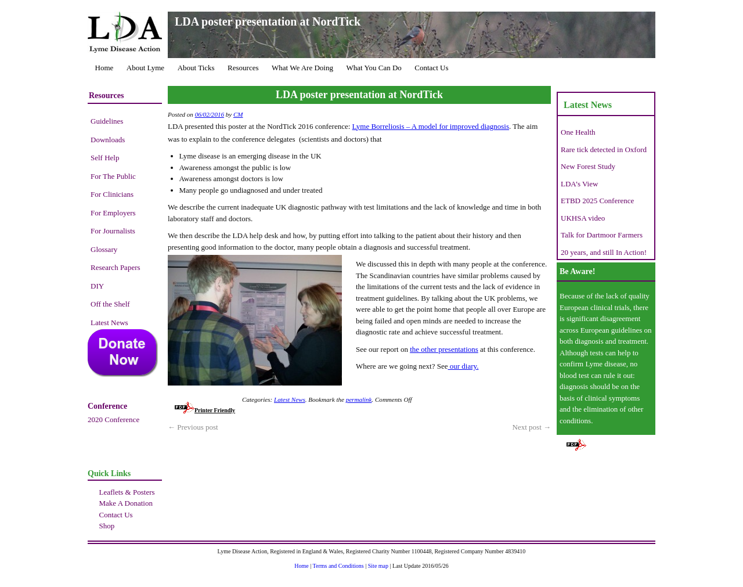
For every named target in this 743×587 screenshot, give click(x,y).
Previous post (193, 427)
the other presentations (444, 349)
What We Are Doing (302, 67)
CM (238, 114)
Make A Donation (126, 503)
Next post (532, 427)
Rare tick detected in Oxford (604, 149)
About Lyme (145, 67)
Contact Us (431, 67)
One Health (578, 132)
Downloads (108, 139)
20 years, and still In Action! (604, 252)
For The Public (113, 176)
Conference (107, 406)
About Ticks (196, 67)
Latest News (109, 322)
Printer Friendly (205, 410)
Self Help (105, 157)
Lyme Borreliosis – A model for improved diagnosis (430, 126)
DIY (97, 286)
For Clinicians (112, 194)
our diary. (463, 366)
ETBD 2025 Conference (597, 200)
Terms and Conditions (338, 566)
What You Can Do (373, 67)
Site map (378, 566)
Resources (243, 67)
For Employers (113, 212)
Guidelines (107, 121)
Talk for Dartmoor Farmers (602, 235)
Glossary (104, 249)
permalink (359, 399)
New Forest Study (588, 166)
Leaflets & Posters (127, 492)
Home (104, 67)
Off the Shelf (110, 304)
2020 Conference (113, 419)
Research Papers (115, 267)
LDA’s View (579, 183)
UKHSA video (583, 218)
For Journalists (113, 230)
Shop (107, 525)
